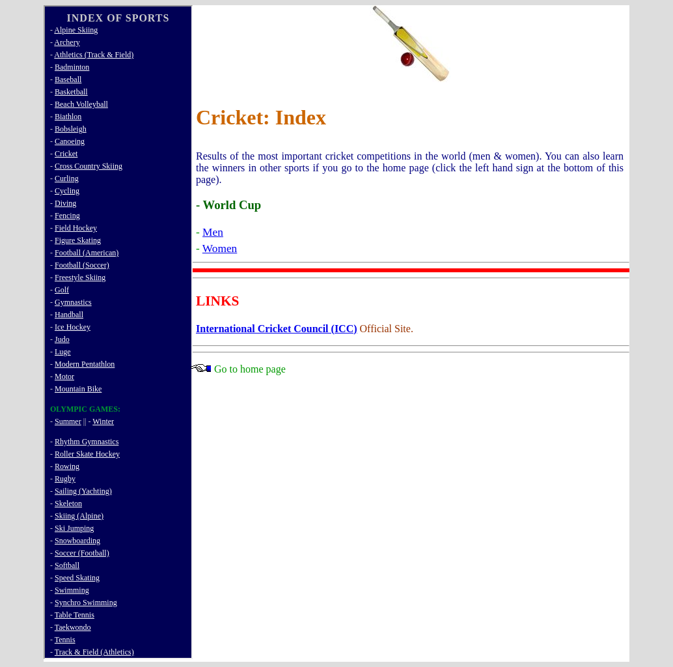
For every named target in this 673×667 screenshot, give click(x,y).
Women (219, 248)
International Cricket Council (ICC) (276, 328)
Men (212, 232)
